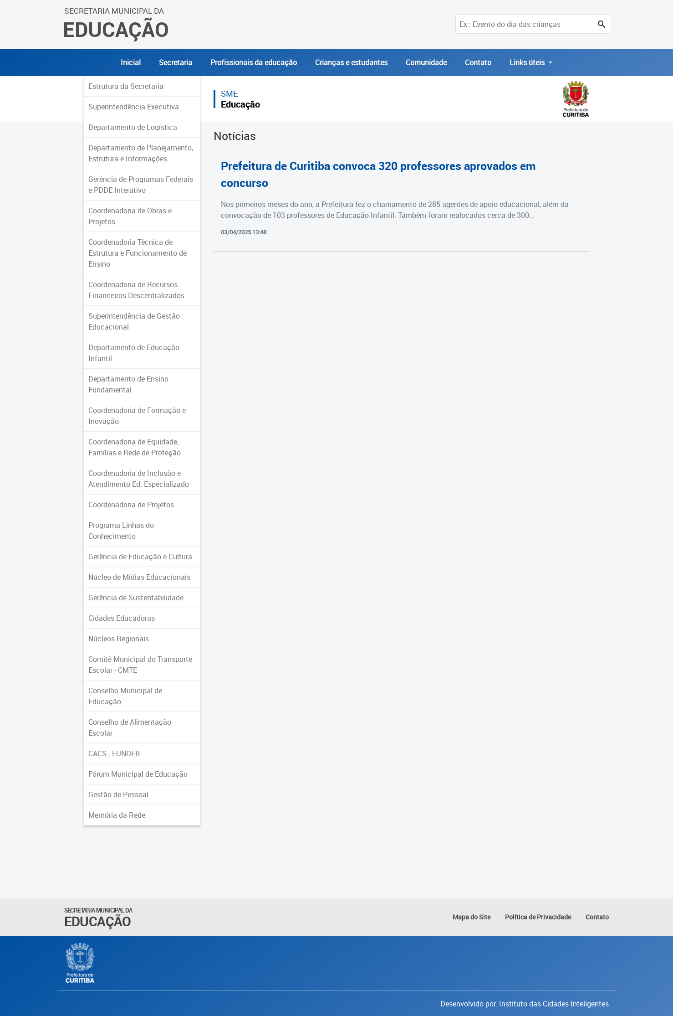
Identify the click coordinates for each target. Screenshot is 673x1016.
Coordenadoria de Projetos (131, 505)
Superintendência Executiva (133, 107)
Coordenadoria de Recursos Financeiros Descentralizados (136, 289)
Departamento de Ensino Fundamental (128, 384)
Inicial (131, 62)
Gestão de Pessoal (118, 794)
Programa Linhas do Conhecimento (121, 530)
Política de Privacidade (538, 917)
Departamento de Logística (132, 127)
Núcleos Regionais (118, 639)
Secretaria (175, 62)
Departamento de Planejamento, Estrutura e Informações (140, 153)
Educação (240, 104)
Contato (478, 62)
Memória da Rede (116, 815)
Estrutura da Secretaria (125, 86)
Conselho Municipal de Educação (125, 696)
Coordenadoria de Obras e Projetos (130, 216)
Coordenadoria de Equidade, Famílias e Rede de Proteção (134, 447)
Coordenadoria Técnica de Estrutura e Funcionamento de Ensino (137, 253)
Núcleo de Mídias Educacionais (139, 577)
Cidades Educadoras (121, 618)
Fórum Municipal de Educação (138, 774)
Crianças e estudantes (351, 62)
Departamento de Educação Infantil (133, 352)
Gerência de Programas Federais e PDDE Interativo (140, 184)
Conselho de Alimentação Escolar (129, 727)
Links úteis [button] (528, 62)
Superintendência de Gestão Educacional (134, 321)
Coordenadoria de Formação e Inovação (137, 415)
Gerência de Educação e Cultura (140, 557)
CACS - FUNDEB (114, 753)
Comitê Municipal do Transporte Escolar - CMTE (140, 664)
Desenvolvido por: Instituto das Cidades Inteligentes (524, 1004)
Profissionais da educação (253, 62)
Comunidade (426, 62)
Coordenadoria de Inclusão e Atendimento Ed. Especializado (138, 478)
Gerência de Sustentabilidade (136, 598)
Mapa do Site (471, 917)
